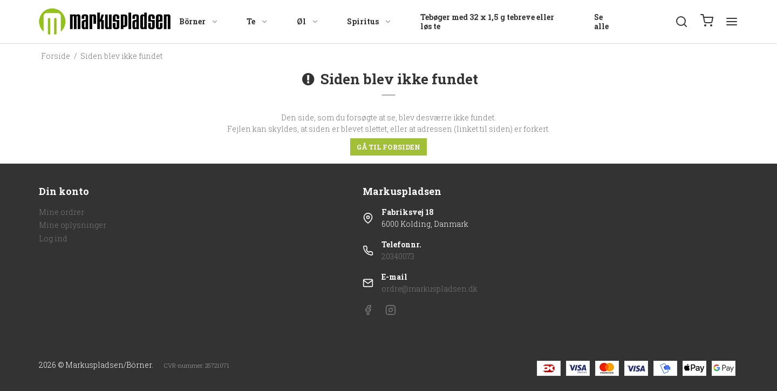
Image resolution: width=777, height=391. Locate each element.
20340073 (397, 256)
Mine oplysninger (72, 225)
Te (257, 21)
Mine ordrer (61, 212)
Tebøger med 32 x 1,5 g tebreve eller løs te (487, 22)
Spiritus (369, 21)
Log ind (53, 238)
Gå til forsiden (388, 147)
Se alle (601, 22)
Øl (308, 21)
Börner (199, 21)
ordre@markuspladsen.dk (429, 289)
